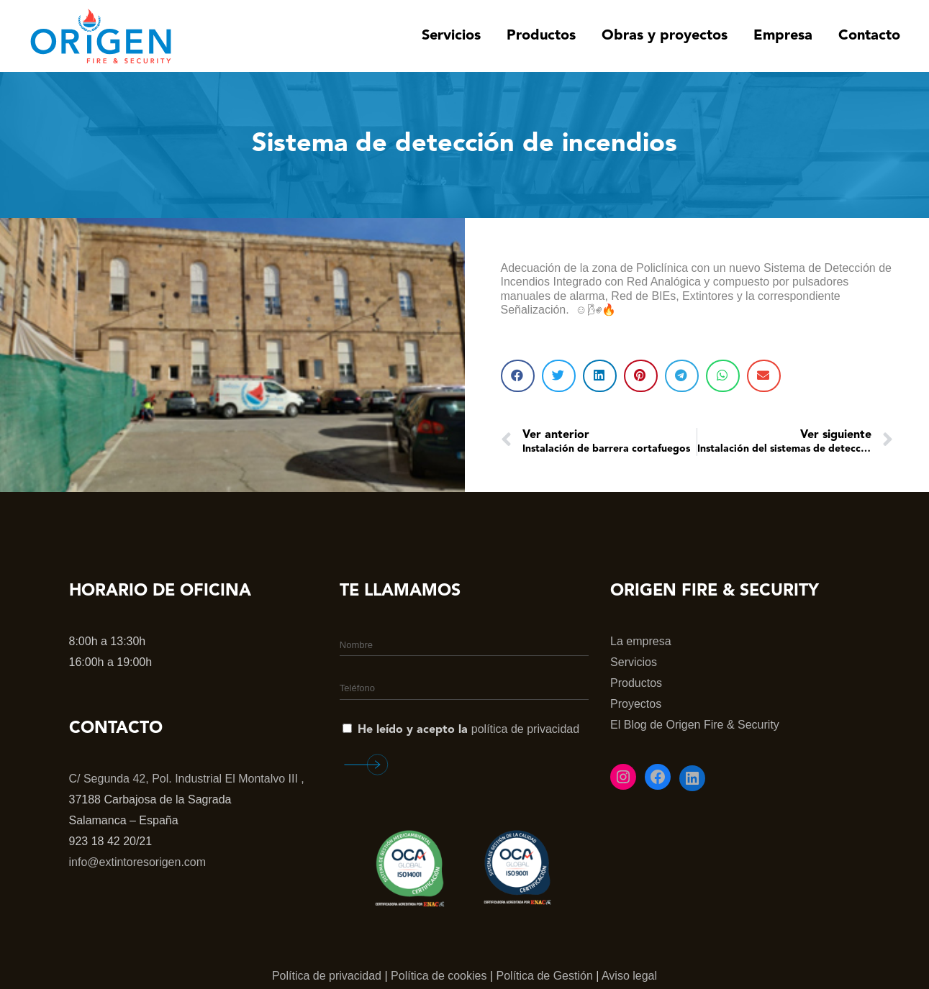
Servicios (633, 662)
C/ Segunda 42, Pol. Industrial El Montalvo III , (186, 778)
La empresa (640, 641)
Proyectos (635, 704)
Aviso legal (629, 976)
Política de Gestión (545, 976)
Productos (636, 683)
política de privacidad (525, 729)
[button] (518, 376)
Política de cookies (438, 976)
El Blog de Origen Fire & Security (694, 725)
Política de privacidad (326, 976)
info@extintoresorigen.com (138, 862)
